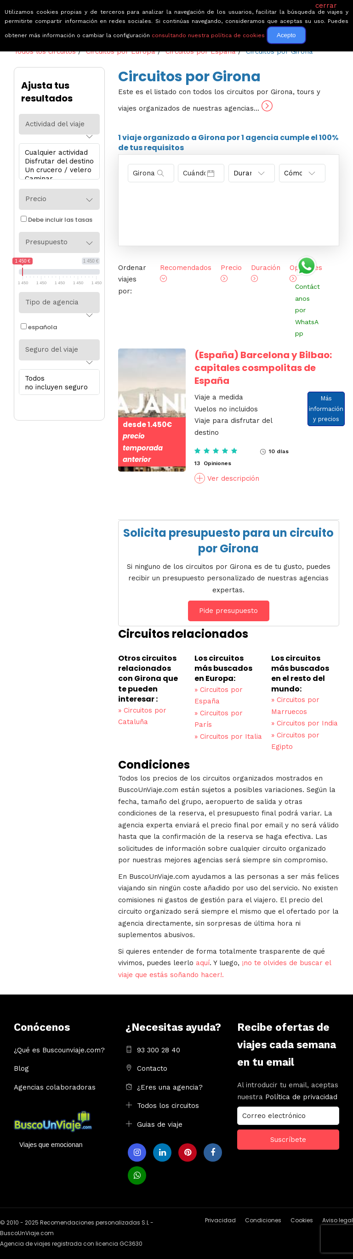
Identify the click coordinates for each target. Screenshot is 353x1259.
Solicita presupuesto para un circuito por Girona (228, 540)
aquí (203, 963)
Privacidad (220, 1220)
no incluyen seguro (57, 387)
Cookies (301, 1220)
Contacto (152, 1068)
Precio (35, 199)
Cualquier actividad (57, 152)
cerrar (326, 5)
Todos (57, 378)
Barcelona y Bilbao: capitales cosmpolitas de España (263, 367)
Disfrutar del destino (57, 161)
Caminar (57, 178)
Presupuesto (46, 242)
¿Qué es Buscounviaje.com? (59, 1050)
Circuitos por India (304, 723)
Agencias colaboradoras (55, 1087)
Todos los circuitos (168, 1106)
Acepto (286, 35)
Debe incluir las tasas (56, 219)
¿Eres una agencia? (170, 1087)
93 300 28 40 (158, 1050)
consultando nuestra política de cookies (208, 35)
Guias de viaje (159, 1124)
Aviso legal (337, 1220)
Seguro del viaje (51, 349)
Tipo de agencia (52, 302)
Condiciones (263, 1220)
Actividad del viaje (55, 124)
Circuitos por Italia (228, 736)
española (39, 327)
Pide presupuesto (228, 611)
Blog (21, 1068)
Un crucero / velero (57, 170)
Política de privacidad (301, 1097)
